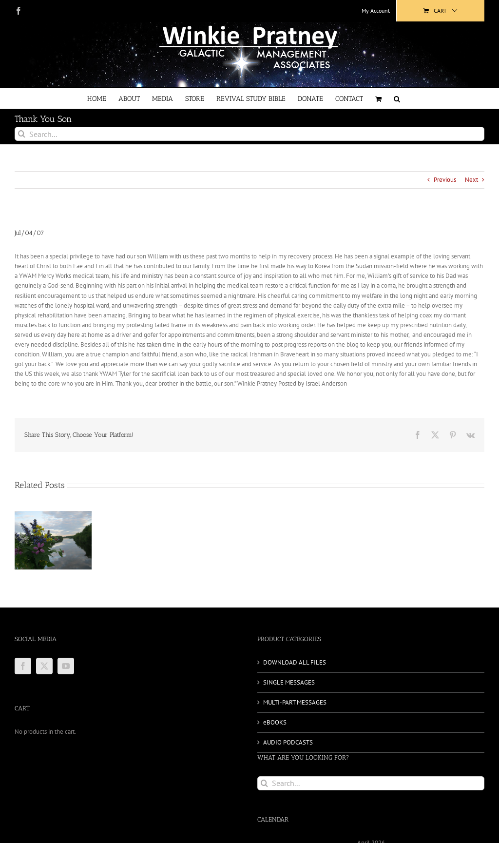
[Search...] (249, 134)
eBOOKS (275, 722)
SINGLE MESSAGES (289, 682)
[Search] (22, 134)
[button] (397, 98)
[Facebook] (23, 666)
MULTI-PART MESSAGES (294, 702)
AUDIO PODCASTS (288, 742)
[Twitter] (44, 666)
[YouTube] (66, 666)
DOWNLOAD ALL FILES (294, 662)
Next (471, 180)
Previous (445, 180)
